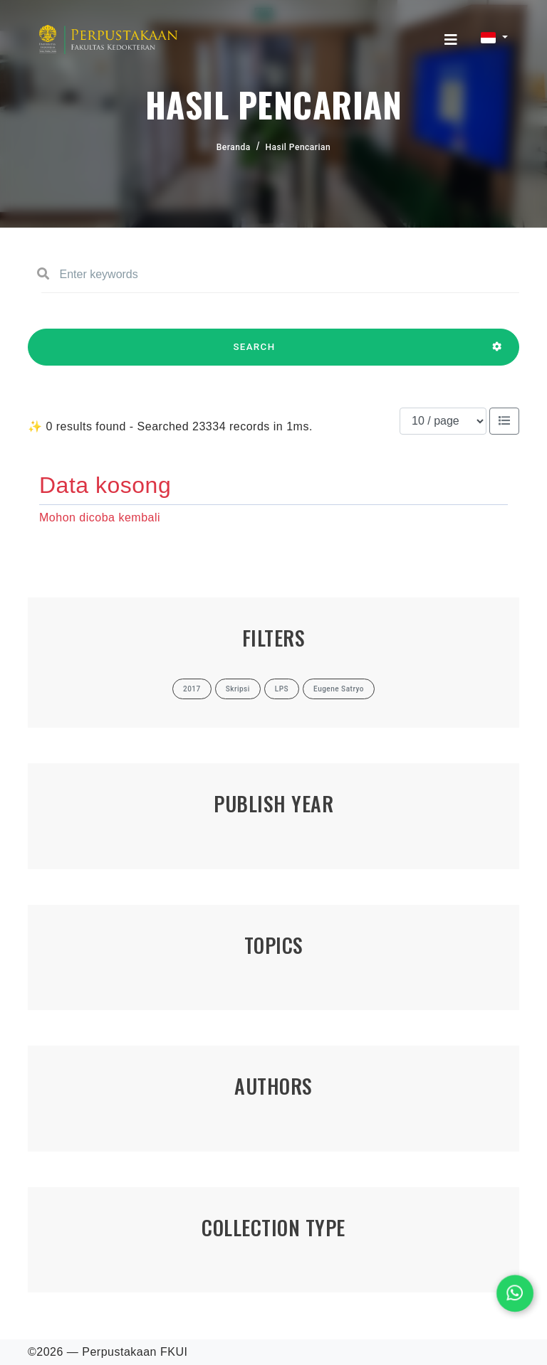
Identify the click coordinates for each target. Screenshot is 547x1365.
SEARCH (254, 353)
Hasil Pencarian (298, 147)
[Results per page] (443, 421)
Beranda (234, 147)
